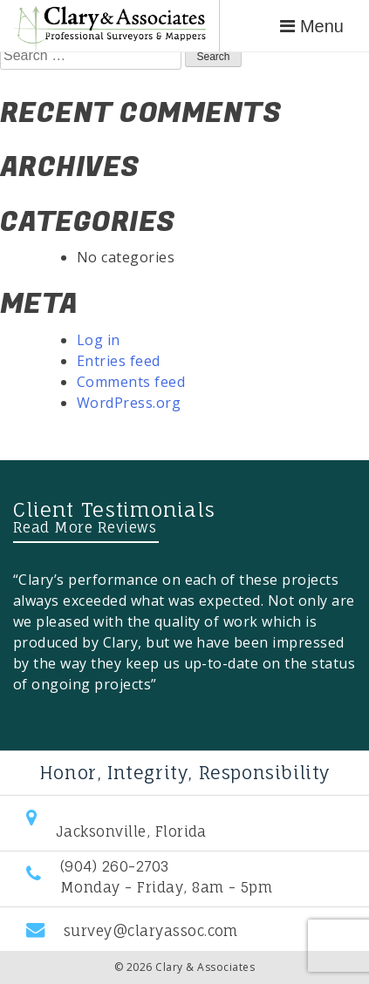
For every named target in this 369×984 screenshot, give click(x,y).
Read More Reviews (84, 527)
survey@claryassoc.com (151, 931)
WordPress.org (129, 402)
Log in (98, 339)
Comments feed (131, 381)
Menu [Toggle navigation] (312, 26)
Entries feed (119, 360)
